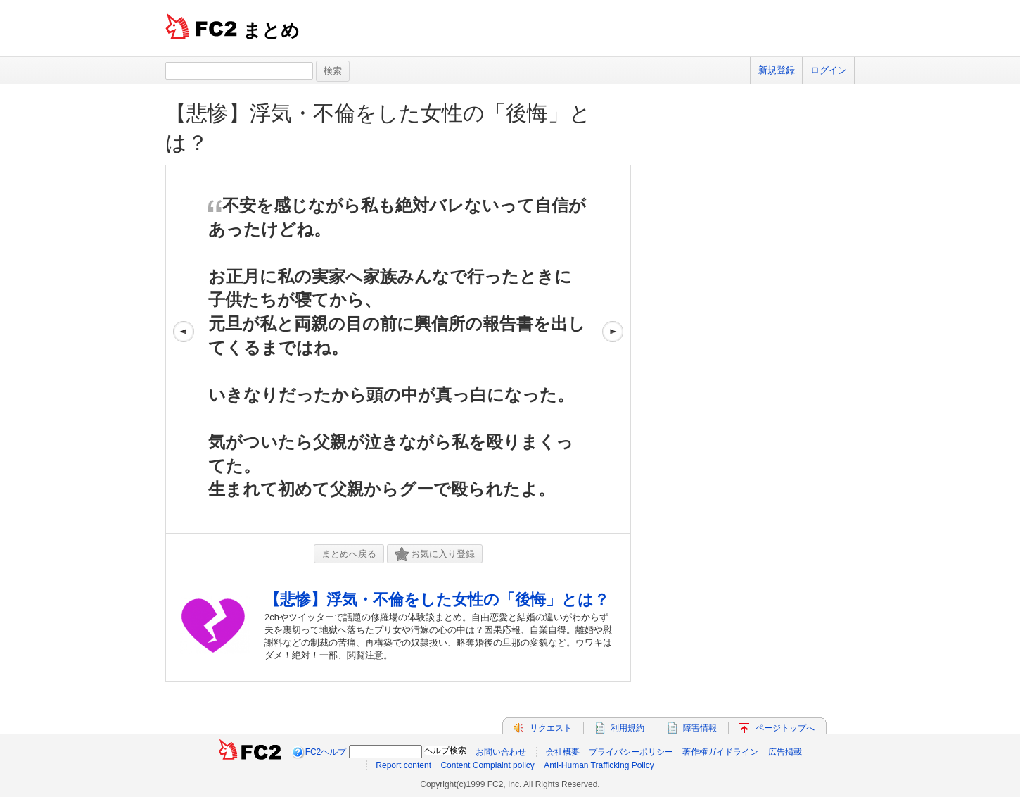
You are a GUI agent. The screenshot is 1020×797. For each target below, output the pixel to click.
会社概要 (563, 752)
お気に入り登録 (435, 554)
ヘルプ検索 (445, 750)
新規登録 (776, 70)
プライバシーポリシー (631, 752)
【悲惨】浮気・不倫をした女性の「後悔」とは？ (436, 599)
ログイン (828, 70)
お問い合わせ (501, 752)
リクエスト (551, 728)
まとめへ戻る (348, 553)
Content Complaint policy (487, 765)
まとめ (271, 30)
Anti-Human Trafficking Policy (599, 765)
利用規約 (627, 728)
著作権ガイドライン (720, 752)
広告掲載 (785, 752)
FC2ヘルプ (326, 752)
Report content (403, 765)
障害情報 (700, 728)
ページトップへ (785, 728)
